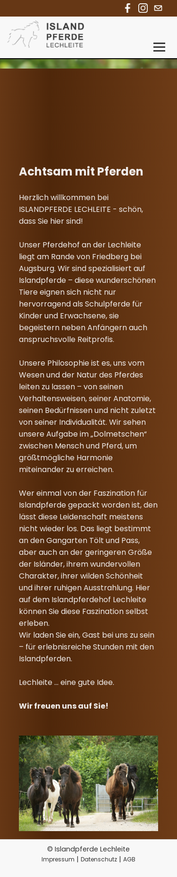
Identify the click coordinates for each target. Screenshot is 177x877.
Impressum (58, 859)
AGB (129, 859)
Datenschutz (99, 859)
